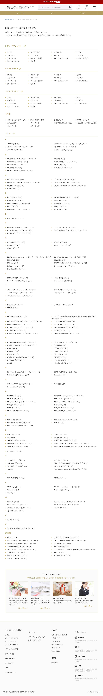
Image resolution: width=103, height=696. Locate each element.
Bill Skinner (16, 165)
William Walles (66, 505)
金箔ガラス (17, 558)
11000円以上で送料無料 (51, 2)
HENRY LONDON (13, 260)
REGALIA (14, 419)
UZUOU (60, 478)
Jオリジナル (65, 293)
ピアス (79, 52)
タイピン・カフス (13, 61)
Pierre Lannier (18, 411)
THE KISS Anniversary (70, 463)
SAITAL (60, 434)
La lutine (62, 330)
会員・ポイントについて (59, 635)
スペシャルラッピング (61, 546)
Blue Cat (63, 168)
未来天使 (62, 555)
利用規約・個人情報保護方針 (87, 123)
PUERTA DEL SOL (67, 402)
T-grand (16, 460)
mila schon (63, 363)
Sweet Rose (17, 446)
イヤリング (11, 55)
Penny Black (64, 408)
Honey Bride (64, 266)
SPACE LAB (16, 440)
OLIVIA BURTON (20, 384)
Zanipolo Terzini (21, 528)
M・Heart (61, 360)
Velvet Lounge (67, 487)
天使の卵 (16, 552)
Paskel (13, 408)
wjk (15, 511)
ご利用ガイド (58, 120)
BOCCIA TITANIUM (21, 159)
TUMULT (10, 469)
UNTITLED (16, 478)
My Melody (16, 360)
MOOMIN (61, 351)
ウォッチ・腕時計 (36, 58)
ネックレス (57, 52)
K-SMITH (15, 305)
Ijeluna (61, 278)
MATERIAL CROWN (21, 345)
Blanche (14, 168)
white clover (18, 508)
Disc (12, 206)
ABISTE (13, 144)
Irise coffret (63, 281)
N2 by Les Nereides (23, 372)
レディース (20, 13)
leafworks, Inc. (96, 692)
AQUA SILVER (65, 147)
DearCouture (18, 203)
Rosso (59, 422)
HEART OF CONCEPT (70, 257)
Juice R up (65, 290)
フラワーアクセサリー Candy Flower (74, 549)
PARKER (14, 396)
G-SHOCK (16, 242)
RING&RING (65, 419)
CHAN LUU (15, 179)
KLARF (12, 308)
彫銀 (59, 552)
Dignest (61, 203)
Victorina (62, 490)
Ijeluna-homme (19, 281)
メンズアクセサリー (12, 91)
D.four (14, 197)
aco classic (63, 150)
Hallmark (15, 266)
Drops (60, 209)
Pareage (15, 405)
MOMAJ (61, 348)
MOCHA (12, 348)
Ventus (13, 490)
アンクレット (11, 58)
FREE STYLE (64, 227)
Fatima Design (19, 230)
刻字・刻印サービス (37, 120)
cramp (13, 188)
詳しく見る (22, 608)
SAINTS (13, 434)
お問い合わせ (35, 126)
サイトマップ (35, 123)
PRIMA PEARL (64, 399)
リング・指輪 (35, 52)
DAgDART (15, 200)
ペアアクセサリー (11, 68)
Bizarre (60, 165)
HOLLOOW (60, 260)
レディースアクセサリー (14, 46)
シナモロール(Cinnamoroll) (21, 543)
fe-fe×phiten (19, 233)
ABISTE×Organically (70, 144)
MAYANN (60, 345)
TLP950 (17, 466)
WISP (13, 502)
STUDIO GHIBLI (65, 440)
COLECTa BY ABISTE (23, 182)
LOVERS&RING (66, 327)
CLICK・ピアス (65, 179)
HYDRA (13, 263)
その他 (32, 61)
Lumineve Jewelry (68, 333)
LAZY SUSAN (18, 324)
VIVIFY (14, 487)
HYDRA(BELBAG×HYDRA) (70, 263)
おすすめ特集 (9, 663)
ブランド (8, 133)
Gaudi (13, 248)
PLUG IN (14, 399)
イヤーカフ (34, 55)
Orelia (59, 384)
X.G (13, 520)
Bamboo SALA (17, 162)
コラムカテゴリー (11, 672)
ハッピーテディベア (21, 549)
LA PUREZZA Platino (24, 321)
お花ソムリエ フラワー (67, 537)
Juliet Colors (19, 293)
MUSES (60, 354)
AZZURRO (14, 150)
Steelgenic (19, 443)
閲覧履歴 (54, 662)
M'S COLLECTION (21, 342)
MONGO (13, 351)
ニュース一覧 (11, 126)
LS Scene (16, 330)
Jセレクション (19, 296)
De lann (60, 200)
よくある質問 (11, 123)
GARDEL (60, 242)
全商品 (7, 635)
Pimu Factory (65, 411)
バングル (80, 55)
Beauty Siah (65, 162)
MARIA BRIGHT (65, 342)
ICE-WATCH (17, 278)
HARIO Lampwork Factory (29, 257)
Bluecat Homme (20, 170)
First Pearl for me (70, 230)
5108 (12, 537)
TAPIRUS (61, 460)
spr (14, 451)
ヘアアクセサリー (83, 58)
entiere (15, 218)
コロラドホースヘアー (70, 540)
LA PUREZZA (17, 316)
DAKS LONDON (66, 197)
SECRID (61, 437)
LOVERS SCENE (20, 327)
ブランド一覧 (9, 654)
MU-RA (12, 354)
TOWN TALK (63, 466)
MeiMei (60, 357)
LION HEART (64, 324)
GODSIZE (62, 245)
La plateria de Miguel (22, 333)
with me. (61, 508)
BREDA (59, 159)
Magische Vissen (20, 357)
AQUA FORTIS (20, 147)
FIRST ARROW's (20, 227)
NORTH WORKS (65, 372)
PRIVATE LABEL (21, 402)
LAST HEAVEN (64, 321)
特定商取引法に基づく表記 (63, 123)
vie (11, 493)
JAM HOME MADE (21, 290)
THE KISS (14, 463)
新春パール (18, 555)
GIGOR (13, 245)
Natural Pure (18, 375)
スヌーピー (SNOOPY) (19, 546)
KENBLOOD (63, 305)
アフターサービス (83, 120)
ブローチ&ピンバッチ (61, 58)
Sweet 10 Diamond (71, 443)
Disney (60, 206)
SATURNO (11, 437)
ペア (51, 13)
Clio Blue (15, 185)
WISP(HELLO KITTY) (69, 502)
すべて (9, 52)
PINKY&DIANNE (68, 396)
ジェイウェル (63, 543)
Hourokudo (16, 269)
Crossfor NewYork (70, 185)
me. (10, 363)
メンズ (82, 13)
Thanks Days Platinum (70, 469)
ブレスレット (58, 55)
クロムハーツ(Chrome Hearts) (22, 540)
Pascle (60, 405)
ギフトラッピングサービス (16, 120)
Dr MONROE (18, 209)
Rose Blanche (18, 422)
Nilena (60, 375)
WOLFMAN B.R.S (18, 505)
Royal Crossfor (20, 425)
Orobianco (16, 387)
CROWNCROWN (66, 182)
